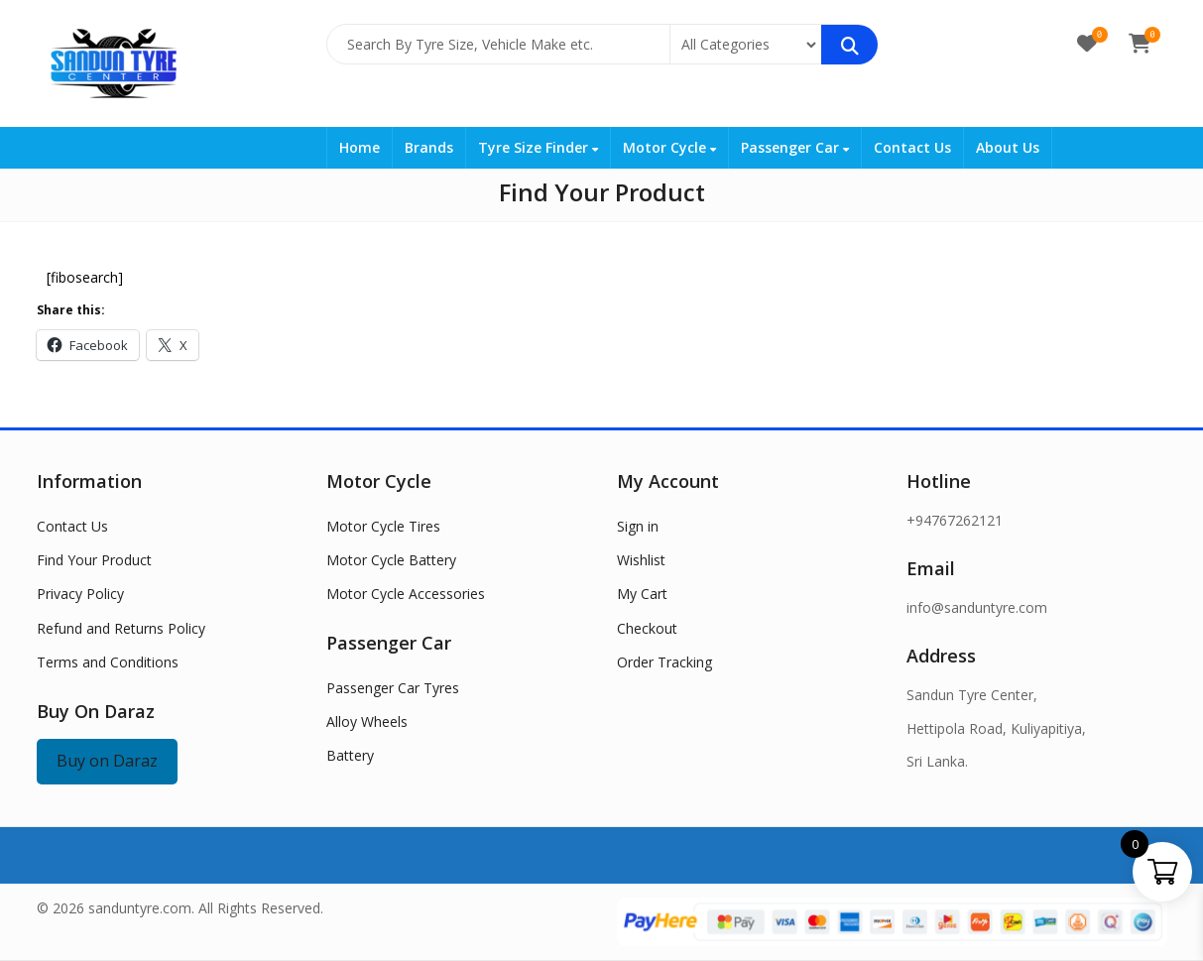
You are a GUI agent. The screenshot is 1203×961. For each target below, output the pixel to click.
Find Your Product (94, 559)
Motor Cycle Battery (391, 559)
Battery (350, 755)
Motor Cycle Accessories (405, 593)
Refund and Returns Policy (121, 628)
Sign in (638, 526)
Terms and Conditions (108, 662)
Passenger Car (795, 147)
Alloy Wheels (367, 721)
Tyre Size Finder (538, 147)
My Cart (642, 593)
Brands (429, 147)
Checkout (647, 628)
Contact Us (912, 147)
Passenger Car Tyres (392, 687)
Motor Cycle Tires (383, 526)
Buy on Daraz (107, 761)
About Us (1007, 147)
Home (359, 147)
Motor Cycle (669, 147)
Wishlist (641, 559)
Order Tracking (664, 662)
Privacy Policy (80, 593)
